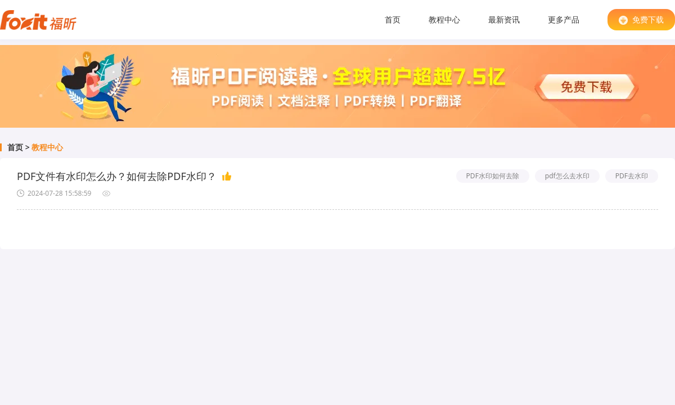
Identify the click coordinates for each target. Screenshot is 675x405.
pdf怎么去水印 (567, 176)
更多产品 (563, 19)
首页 (392, 19)
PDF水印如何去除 (492, 176)
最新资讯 (504, 19)
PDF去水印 (631, 176)
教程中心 (444, 19)
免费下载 (641, 19)
